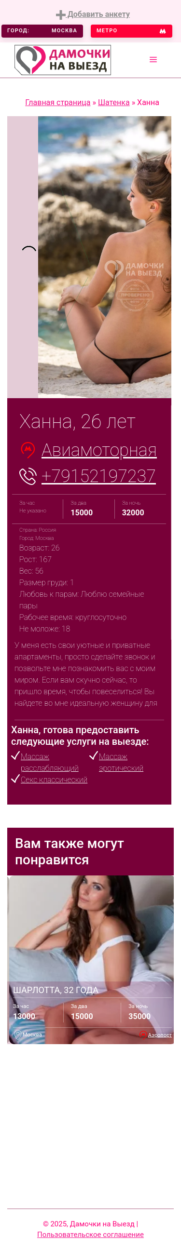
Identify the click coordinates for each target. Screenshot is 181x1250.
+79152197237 (99, 476)
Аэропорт (160, 1035)
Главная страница (57, 102)
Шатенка (114, 102)
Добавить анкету (93, 15)
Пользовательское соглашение (90, 1234)
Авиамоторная (99, 450)
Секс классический (54, 779)
